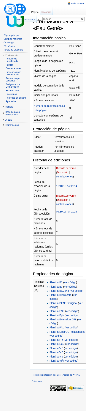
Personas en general (16, 98)
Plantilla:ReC (57, 343)
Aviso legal (37, 381)
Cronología (9, 42)
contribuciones (64, 176)
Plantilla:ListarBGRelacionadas (67, 331)
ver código (70, 282)
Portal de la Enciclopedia (12, 60)
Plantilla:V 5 (56, 348)
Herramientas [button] (12, 125)
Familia (9, 65)
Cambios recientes (13, 39)
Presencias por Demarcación (13, 73)
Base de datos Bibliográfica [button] (12, 113)
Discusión (62, 172)
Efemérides (9, 46)
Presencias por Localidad (13, 79)
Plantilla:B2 (56, 282)
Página (35, 12)
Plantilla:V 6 (56, 352)
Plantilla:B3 (56, 286)
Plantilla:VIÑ (57, 360)
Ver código (29, 19)
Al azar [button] (8, 120)
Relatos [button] (9, 106)
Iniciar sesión (77, 3)
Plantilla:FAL (57, 327)
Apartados (11, 101)
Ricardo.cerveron (66, 168)
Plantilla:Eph (57, 315)
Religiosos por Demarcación (13, 85)
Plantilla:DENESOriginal (63, 303)
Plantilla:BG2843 (59, 290)
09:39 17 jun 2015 (66, 211)
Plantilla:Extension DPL (63, 319)
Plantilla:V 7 (56, 356)
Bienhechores (12, 90)
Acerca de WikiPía (71, 375)
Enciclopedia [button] (11, 55)
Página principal (11, 35)
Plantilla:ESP (57, 311)
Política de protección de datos (46, 375)
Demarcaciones (13, 68)
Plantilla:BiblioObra (60, 294)
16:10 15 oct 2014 (66, 186)
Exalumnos (11, 94)
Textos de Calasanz (13, 49)
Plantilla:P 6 (56, 339)
